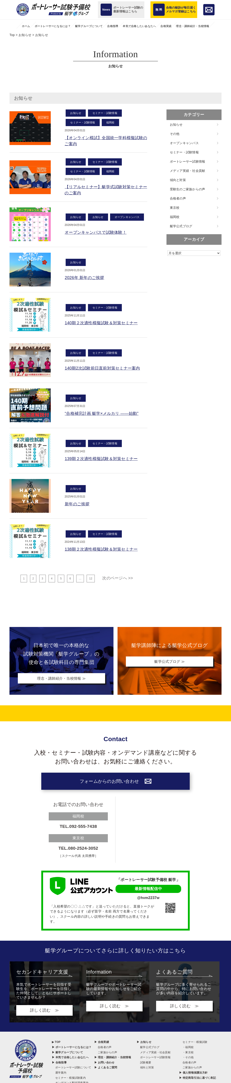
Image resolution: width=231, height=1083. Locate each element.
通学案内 (60, 1075)
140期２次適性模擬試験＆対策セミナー (105, 325)
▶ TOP (56, 1044)
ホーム (26, 26)
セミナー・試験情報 (104, 113)
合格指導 (112, 26)
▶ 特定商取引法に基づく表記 (197, 1080)
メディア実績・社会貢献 (187, 171)
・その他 (188, 1059)
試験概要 (145, 1065)
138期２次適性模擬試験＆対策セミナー (105, 551)
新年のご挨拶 (78, 506)
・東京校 (188, 1054)
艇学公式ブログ (181, 226)
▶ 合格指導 (59, 1065)
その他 (175, 134)
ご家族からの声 (107, 1054)
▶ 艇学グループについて (67, 1054)
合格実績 (165, 26)
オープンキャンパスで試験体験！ (99, 234)
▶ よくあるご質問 (105, 1070)
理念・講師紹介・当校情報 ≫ (61, 681)
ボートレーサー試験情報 (187, 161)
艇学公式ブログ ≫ (169, 664)
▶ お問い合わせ (104, 1065)
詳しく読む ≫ (44, 1012)
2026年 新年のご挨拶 (86, 279)
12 (90, 581)
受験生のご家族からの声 (187, 189)
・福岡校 (188, 1049)
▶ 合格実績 (101, 1044)
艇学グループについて (89, 26)
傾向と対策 (178, 180)
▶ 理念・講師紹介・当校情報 (112, 1059)
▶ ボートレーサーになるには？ (71, 1049)
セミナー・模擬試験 (194, 1044)
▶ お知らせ (144, 1044)
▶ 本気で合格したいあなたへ (70, 1059)
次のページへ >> (117, 580)
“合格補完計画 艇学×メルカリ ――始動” (105, 415)
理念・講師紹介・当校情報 (192, 26)
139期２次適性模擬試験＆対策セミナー (105, 461)
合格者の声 (178, 198)
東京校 (175, 207)
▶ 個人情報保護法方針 (193, 1075)
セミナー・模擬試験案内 (70, 1080)
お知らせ (75, 113)
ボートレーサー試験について (73, 1070)
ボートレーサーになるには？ (53, 26)
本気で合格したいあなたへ (139, 26)
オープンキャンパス (127, 219)
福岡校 (110, 122)
